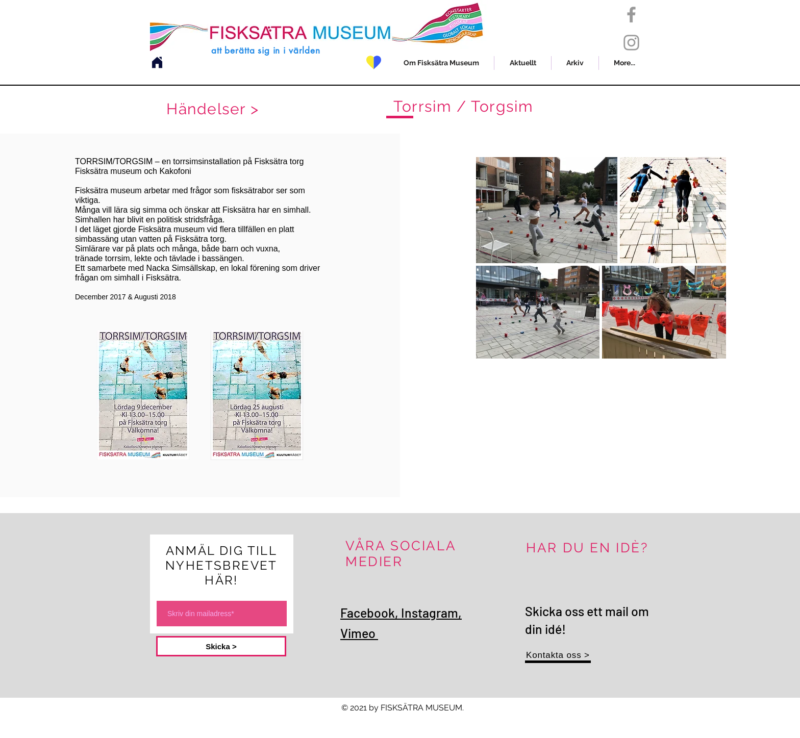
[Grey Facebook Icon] (631, 14)
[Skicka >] (221, 646)
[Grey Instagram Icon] (631, 42)
